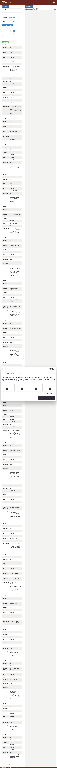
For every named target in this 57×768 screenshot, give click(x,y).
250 (13, 33)
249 (10, 33)
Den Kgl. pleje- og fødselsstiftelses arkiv (13, 10)
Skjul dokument (29, 6)
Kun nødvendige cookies (10, 398)
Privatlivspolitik (10, 767)
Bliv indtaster (5, 6)
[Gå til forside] (7, 3)
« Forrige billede (10, 764)
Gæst (49, 2)
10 (5, 33)
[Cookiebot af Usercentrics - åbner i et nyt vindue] (49, 369)
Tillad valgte (28, 398)
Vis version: (4, 37)
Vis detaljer (50, 393)
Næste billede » (18, 764)
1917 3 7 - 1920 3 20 (12, 21)
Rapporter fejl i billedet (7, 25)
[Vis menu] (54, 3)
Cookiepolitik (3, 767)
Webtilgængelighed (18, 767)
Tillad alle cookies (46, 398)
